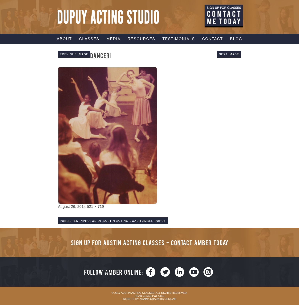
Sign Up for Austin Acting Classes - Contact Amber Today (149, 242)
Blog (236, 39)
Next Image (229, 54)
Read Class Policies (149, 295)
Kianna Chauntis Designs (158, 298)
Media (113, 39)
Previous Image (74, 54)
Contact (212, 39)
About (64, 39)
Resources (141, 39)
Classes (89, 39)
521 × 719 (95, 206)
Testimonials (178, 39)
